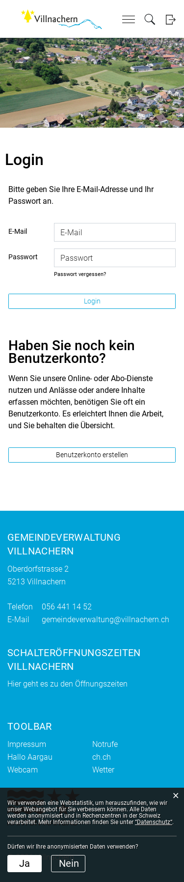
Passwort (23, 257)
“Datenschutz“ (153, 822)
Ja (24, 863)
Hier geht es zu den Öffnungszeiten (67, 684)
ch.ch (101, 757)
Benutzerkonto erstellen (92, 455)
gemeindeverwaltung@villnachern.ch (105, 619)
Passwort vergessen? (80, 274)
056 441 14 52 (67, 606)
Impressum (26, 744)
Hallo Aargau (30, 757)
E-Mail (17, 231)
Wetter (103, 769)
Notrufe (105, 744)
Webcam (22, 769)
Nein (69, 863)
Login (170, 19)
